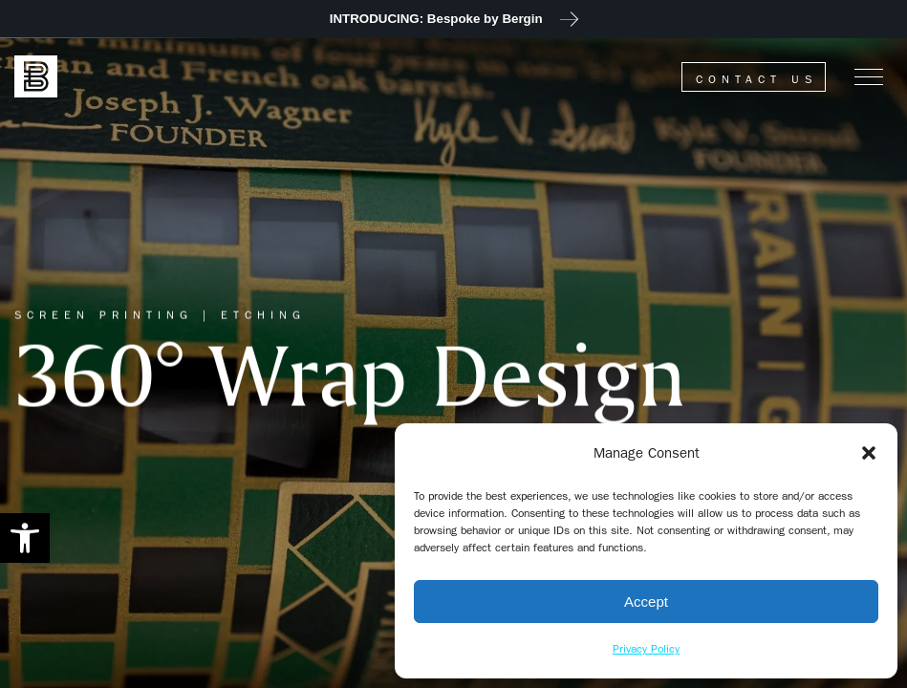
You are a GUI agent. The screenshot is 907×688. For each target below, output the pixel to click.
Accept (646, 601)
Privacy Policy (646, 649)
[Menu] (869, 76)
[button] (25, 538)
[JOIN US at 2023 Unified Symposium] (453, 19)
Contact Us (756, 79)
